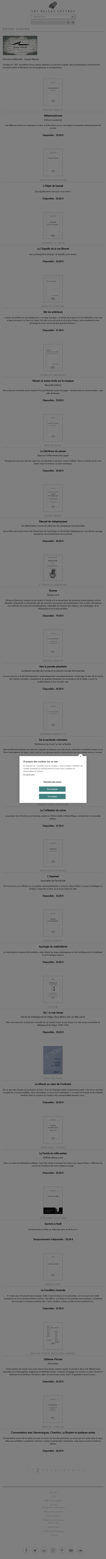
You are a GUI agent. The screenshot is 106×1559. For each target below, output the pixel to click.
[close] (80, 756)
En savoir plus (29, 774)
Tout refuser (52, 796)
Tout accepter (52, 789)
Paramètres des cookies (52, 782)
